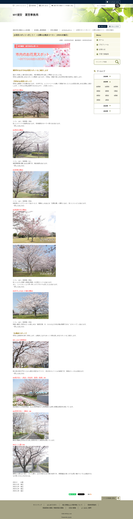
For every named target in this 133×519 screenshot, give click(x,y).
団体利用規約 (92, 505)
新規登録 (33, 5)
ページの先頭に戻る (109, 498)
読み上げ (103, 26)
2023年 (105, 111)
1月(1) (107, 100)
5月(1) (107, 95)
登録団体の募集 (48, 508)
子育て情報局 (54, 30)
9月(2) (98, 91)
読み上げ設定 (115, 26)
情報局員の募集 (59, 508)
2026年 (105, 76)
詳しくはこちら (19, 125)
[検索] (117, 6)
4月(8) (116, 95)
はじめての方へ (52, 505)
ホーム (101, 40)
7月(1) (116, 91)
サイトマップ (37, 505)
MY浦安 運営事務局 (40, 30)
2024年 (105, 106)
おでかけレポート (67, 30)
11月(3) (107, 86)
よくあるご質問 (86, 508)
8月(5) (107, 91)
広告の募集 (72, 508)
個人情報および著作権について (72, 505)
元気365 (70, 517)
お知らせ (102, 49)
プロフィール (104, 45)
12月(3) (98, 86)
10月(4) (116, 86)
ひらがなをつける (114, 2)
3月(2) (98, 100)
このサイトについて (20, 5)
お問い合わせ (44, 5)
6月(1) (98, 95)
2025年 (105, 82)
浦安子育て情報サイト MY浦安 (21, 30)
